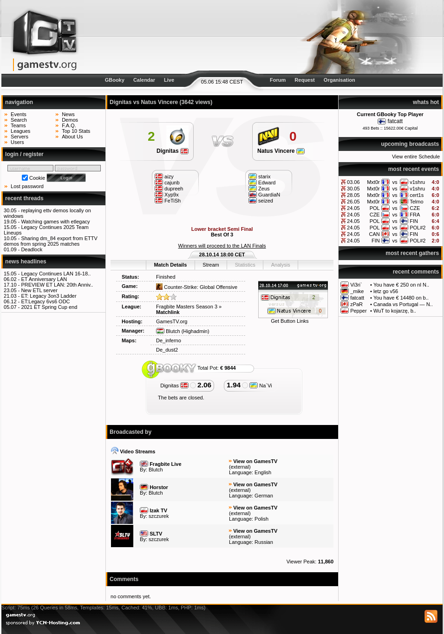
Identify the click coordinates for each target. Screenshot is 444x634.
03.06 (353, 182)
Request (304, 80)
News (68, 114)
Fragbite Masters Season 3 (186, 306)
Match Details (170, 265)
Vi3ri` (356, 285)
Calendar (144, 80)
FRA (415, 214)
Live (169, 80)
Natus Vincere (281, 151)
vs (394, 182)
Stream (210, 265)
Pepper (358, 311)
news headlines (25, 261)
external (240, 467)
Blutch (168, 331)
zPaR (356, 304)
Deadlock (31, 249)
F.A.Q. (69, 125)
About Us (72, 136)
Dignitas (173, 151)
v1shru (417, 182)
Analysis (280, 265)
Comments (124, 579)
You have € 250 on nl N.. (401, 285)
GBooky (114, 80)
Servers (19, 136)
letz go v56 (385, 291)
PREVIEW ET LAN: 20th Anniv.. (57, 285)
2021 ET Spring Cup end (49, 307)
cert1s (417, 195)
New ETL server (39, 290)
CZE (415, 208)
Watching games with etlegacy (55, 221)
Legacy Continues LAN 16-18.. (56, 273)
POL (375, 208)
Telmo (416, 201)
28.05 (353, 195)
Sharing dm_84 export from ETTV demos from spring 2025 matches (51, 241)
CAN (374, 234)
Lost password (27, 186)
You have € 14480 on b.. (401, 298)
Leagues (20, 131)
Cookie (37, 178)
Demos (70, 120)
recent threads (24, 198)
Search (19, 120)
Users (17, 142)
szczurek (159, 516)
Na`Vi (260, 385)
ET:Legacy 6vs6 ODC (45, 301)
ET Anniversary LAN (44, 279)
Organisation (339, 80)
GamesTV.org (171, 321)
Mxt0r (373, 182)
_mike (357, 291)
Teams (18, 125)
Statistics (245, 265)
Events (18, 114)
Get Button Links (289, 321)
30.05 (353, 188)
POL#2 (417, 227)
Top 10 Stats (76, 131)
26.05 (353, 201)
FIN (414, 221)
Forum (278, 80)
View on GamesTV (255, 461)
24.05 (353, 208)
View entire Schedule (416, 156)
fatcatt (395, 121)
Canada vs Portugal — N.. (403, 304)
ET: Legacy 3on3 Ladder (48, 296)
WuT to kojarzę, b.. (394, 311)
